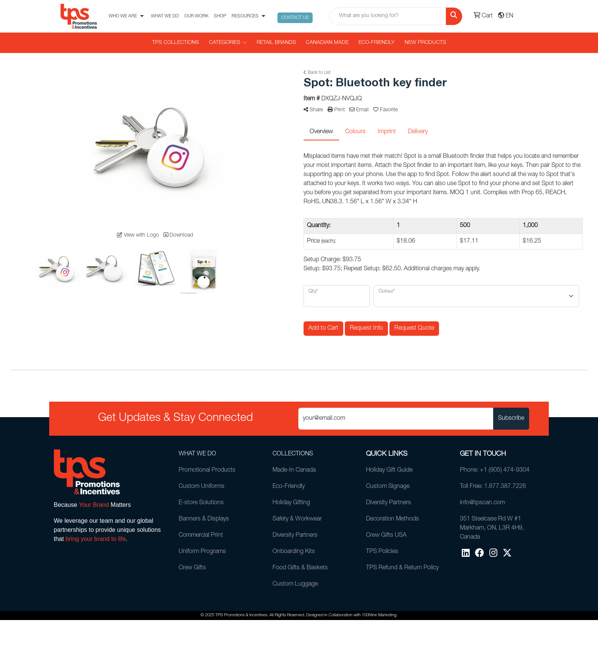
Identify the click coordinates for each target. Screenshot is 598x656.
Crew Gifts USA (386, 536)
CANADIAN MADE (327, 42)
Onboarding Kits (294, 552)
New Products (425, 42)
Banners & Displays (204, 519)
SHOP (220, 16)
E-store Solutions (201, 503)
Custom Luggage (295, 584)
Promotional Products (207, 470)
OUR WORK (196, 16)
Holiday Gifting (291, 503)
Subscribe (511, 419)
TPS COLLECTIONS (175, 42)
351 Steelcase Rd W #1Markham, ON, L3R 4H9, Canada (492, 528)
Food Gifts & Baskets (300, 568)
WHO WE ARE (123, 16)
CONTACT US (295, 18)
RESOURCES (245, 16)
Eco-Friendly (376, 42)
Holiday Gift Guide (389, 470)
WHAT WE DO (165, 16)
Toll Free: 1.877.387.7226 (493, 487)
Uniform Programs (202, 552)
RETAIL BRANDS (276, 42)
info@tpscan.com (482, 503)
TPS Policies (382, 552)
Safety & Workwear (297, 519)
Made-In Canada (294, 470)
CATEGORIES (228, 42)
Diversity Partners (295, 536)
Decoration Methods (392, 519)
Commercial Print (201, 536)
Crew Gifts (192, 568)
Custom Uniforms (201, 487)
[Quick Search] (387, 16)
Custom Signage (388, 487)
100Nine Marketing (379, 615)
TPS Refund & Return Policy (402, 568)
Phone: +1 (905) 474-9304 (494, 470)
